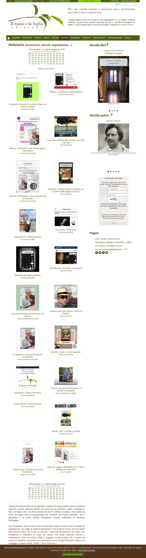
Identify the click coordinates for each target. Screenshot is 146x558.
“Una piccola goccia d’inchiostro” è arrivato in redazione (65, 389)
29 (42, 56)
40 (39, 58)
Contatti (86, 38)
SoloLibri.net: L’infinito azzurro (27, 237)
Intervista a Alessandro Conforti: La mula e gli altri (65, 141)
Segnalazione (25, 474)
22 (57, 53)
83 (60, 64)
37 (30, 58)
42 (45, 58)
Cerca (127, 38)
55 (48, 60)
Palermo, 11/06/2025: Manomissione (66, 92)
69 (54, 62)
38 (33, 58)
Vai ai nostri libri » (49, 543)
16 (39, 53)
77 (42, 64)
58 (57, 60)
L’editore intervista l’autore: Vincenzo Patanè (66, 312)
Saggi (46, 38)
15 (36, 53)
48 (63, 58)
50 (33, 60)
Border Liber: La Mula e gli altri (66, 431)
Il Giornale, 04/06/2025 (65, 230)
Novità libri (99, 45)
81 (54, 64)
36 (63, 56)
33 (54, 56)
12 (58, 51)
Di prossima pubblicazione (111, 249)
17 (42, 53)
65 (42, 62)
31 (48, 56)
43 (48, 58)
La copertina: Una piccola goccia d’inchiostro (27, 355)
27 (36, 56)
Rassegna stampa (104, 242)
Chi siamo (75, 38)
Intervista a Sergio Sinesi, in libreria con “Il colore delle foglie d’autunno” (66, 190)
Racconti (27, 38)
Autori (55, 38)
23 (60, 53)
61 (30, 62)
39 (36, 58)
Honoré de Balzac (113, 121)
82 (57, 64)
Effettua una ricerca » (46, 69)
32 (51, 56)
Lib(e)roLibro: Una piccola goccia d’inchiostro (28, 470)
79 (48, 64)
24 (63, 53)
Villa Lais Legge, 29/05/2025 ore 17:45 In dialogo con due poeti (66, 468)
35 (60, 56)
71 (60, 62)
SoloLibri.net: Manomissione (27, 275)
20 (51, 53)
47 (60, 58)
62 (33, 62)
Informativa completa (86, 550)
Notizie (64, 38)
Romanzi (16, 38)
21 (54, 53)
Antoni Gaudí (127, 25)
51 (36, 60)
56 (51, 60)
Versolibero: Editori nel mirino (27, 393)
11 (55, 51)
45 (54, 58)
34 (57, 56)
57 (54, 60)
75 (36, 64)
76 (39, 64)
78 (45, 64)
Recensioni (114, 239)
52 (39, 60)
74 (33, 64)
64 (39, 62)
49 (30, 60)
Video (129, 242)
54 (45, 60)
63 (36, 62)
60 (63, 60)
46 (57, 58)
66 (45, 62)
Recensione (25, 109)
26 (33, 56)
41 (42, 58)
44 (51, 58)
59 (60, 60)
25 (30, 56)
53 (42, 60)
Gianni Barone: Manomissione (27, 404)
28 (39, 56)
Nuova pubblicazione (25, 319)
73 (30, 64)
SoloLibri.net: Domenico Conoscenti (66, 268)
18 (45, 53)
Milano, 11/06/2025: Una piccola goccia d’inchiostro (28, 149)
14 (33, 53)
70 (57, 62)
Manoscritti (99, 38)
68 (51, 62)
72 (63, 62)
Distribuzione (115, 38)
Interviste (119, 242)
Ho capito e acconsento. (73, 554)
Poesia (37, 38)
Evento (63, 472)
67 (48, 62)
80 (51, 64)
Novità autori (101, 115)
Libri (97, 239)
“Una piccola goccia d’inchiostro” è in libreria (27, 315)
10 (52, 51)
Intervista (63, 145)
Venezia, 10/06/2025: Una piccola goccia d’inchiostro (27, 197)
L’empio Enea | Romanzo (113, 51)
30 (45, 56)
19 (48, 53)
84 (63, 64)
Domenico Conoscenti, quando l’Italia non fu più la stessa (28, 105)
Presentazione (63, 94)
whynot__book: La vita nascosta (65, 352)
